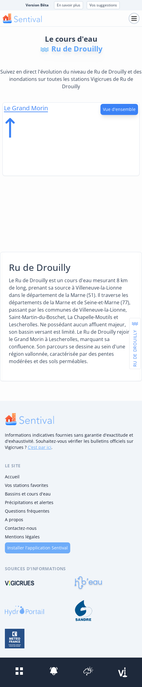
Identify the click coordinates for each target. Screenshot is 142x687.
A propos (14, 519)
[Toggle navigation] (134, 18)
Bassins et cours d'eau (28, 494)
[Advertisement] (71, 212)
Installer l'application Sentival (37, 548)
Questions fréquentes (27, 511)
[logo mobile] (22, 18)
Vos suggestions (103, 5)
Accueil (12, 477)
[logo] (29, 419)
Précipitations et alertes (29, 502)
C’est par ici (39, 447)
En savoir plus (68, 5)
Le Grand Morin (26, 108)
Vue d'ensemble (119, 109)
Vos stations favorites (26, 485)
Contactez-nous (21, 528)
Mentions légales (22, 537)
